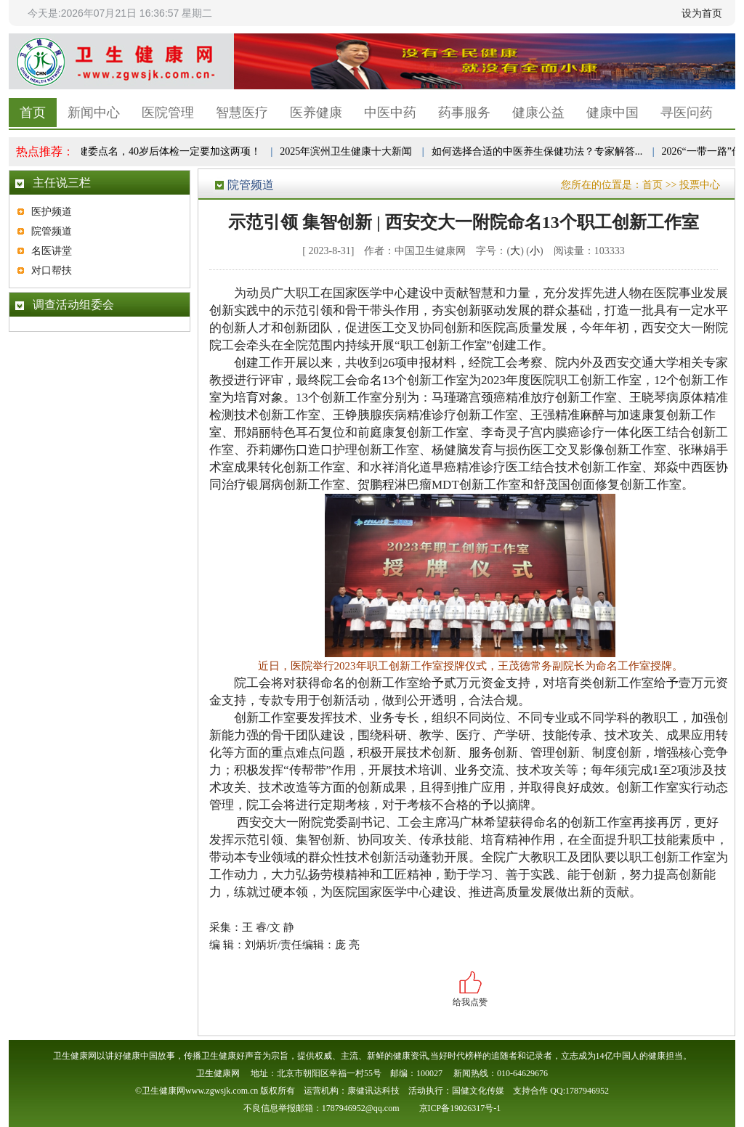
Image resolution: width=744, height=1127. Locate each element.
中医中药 (390, 112)
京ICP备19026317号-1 (460, 1108)
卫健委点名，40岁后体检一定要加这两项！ (166, 151)
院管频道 (51, 231)
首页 (33, 112)
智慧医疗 (242, 112)
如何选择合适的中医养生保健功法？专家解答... (539, 151)
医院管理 (168, 112)
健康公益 (538, 112)
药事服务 (464, 112)
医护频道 (51, 211)
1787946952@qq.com (361, 1108)
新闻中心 (94, 112)
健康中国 (612, 112)
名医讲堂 (51, 250)
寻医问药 (686, 112)
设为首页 (702, 13)
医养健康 (316, 112)
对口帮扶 (51, 270)
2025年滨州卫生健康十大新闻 (348, 151)
